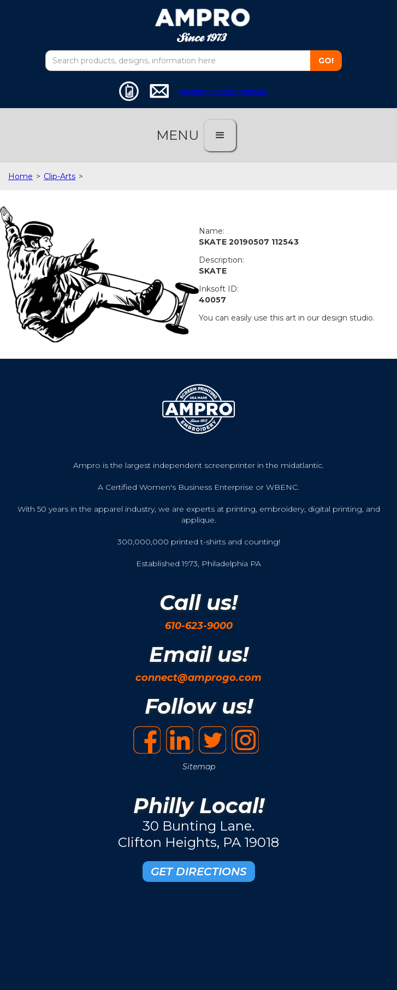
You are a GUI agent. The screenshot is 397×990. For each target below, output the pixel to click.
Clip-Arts (59, 176)
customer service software (224, 91)
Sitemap (198, 767)
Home (20, 176)
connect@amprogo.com (198, 678)
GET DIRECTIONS (199, 871)
